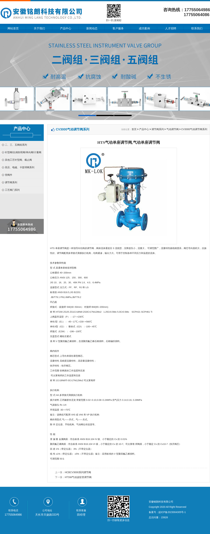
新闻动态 (91, 28)
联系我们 (196, 28)
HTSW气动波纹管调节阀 (78, 477)
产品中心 (65, 28)
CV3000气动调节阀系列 (194, 129)
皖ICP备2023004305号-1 (172, 512)
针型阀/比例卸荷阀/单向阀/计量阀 (23, 152)
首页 (134, 129)
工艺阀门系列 (12, 189)
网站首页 (13, 28)
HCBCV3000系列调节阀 (78, 472)
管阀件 (8, 174)
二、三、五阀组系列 (16, 144)
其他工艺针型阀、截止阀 (18, 159)
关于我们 (39, 28)
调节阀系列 (11, 182)
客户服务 (118, 28)
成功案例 (144, 28)
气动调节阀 (172, 129)
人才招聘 (170, 28)
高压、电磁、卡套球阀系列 (19, 167)
